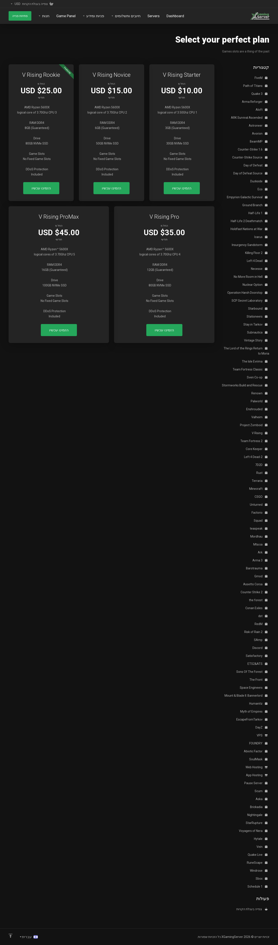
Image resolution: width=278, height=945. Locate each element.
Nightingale (257, 815)
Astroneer (258, 125)
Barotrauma (256, 568)
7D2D (261, 465)
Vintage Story (255, 340)
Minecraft (258, 488)
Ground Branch (254, 205)
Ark (262, 552)
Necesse (259, 268)
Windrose (258, 870)
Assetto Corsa (255, 584)
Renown (259, 393)
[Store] (44, 16)
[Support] (93, 16)
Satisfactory (256, 656)
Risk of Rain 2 (255, 632)
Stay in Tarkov (255, 324)
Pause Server (255, 783)
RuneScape (257, 862)
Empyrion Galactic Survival (247, 197)
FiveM (261, 78)
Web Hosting (256, 767)
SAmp (260, 640)
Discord (259, 648)
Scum (261, 791)
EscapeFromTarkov (251, 719)
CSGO (261, 496)
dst (262, 616)
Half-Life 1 (257, 213)
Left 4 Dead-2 (255, 457)
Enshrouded (256, 409)
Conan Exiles (256, 608)
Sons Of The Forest (251, 671)
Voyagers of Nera (253, 831)
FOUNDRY (258, 743)
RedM (261, 624)
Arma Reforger (254, 101)
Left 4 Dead (257, 261)
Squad (260, 520)
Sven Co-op (257, 377)
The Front (258, 679)
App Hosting (256, 775)
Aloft (261, 109)
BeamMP (258, 141)
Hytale (260, 839)
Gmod (260, 576)
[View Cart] (38, 4)
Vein (262, 846)
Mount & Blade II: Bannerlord (246, 695)
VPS (262, 735)
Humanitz (258, 703)
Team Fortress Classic (250, 369)
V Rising (259, 433)
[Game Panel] (66, 16)
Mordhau (258, 536)
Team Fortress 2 (253, 441)
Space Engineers (253, 687)
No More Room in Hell (250, 276)
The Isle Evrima (254, 361)
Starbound (257, 308)
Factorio (259, 512)
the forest (258, 600)
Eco (262, 189)
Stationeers (257, 316)
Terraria (259, 480)
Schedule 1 (257, 886)
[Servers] (153, 16)
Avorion (259, 133)
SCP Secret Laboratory (249, 300)
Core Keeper (256, 449)
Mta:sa (260, 544)
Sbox (261, 878)
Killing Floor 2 (256, 253)
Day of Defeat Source (250, 173)
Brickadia (258, 807)
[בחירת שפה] (28, 937)
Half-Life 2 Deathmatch (249, 221)
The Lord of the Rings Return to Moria (246, 351)
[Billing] (126, 16)
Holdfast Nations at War (249, 229)
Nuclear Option (255, 284)
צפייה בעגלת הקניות (251, 909)
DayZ (261, 727)
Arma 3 (259, 560)
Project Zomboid (253, 425)
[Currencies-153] (14, 4)
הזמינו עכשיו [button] (181, 188)
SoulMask (258, 759)
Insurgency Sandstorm (249, 245)
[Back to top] (10, 935)
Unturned (258, 504)
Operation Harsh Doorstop (247, 292)
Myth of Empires (253, 711)
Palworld (259, 401)
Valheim (259, 417)
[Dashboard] (175, 16)
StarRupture (256, 823)
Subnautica (257, 332)
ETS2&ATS (257, 663)
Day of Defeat (255, 165)
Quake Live (257, 854)
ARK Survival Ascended (249, 117)
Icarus (260, 237)
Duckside (258, 181)
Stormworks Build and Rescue (244, 385)
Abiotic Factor (255, 751)
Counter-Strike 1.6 (252, 149)
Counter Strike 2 (254, 592)
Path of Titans (255, 86)
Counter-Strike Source (249, 157)
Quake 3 (259, 93)
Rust (261, 473)
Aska (261, 799)
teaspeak (258, 528)
